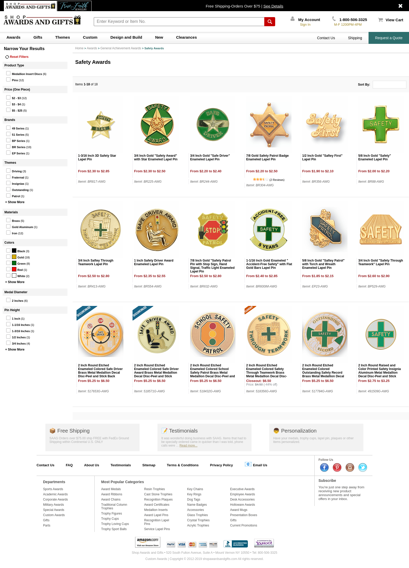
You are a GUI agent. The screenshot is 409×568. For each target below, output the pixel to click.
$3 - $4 (13, 103)
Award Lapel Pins (156, 515)
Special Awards (53, 510)
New (159, 37)
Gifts (37, 37)
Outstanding (17, 189)
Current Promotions (243, 525)
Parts (46, 525)
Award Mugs (238, 510)
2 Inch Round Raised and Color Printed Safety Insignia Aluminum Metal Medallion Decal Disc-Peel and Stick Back (379, 373)
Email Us (255, 464)
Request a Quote (389, 38)
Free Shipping (69, 431)
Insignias (15, 183)
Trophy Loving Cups (115, 524)
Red (14, 269)
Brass (13, 220)
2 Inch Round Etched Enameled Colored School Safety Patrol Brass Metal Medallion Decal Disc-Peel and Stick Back (212, 373)
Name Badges (197, 505)
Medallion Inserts (156, 510)
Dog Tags (193, 499)
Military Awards (53, 505)
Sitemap (149, 465)
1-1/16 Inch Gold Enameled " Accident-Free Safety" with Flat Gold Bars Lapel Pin (269, 264)
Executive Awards (242, 489)
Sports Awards (53, 489)
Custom (90, 37)
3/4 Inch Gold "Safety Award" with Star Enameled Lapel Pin (155, 157)
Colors (9, 242)
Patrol (13, 195)
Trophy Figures (111, 513)
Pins (12, 79)
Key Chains (195, 489)
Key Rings (194, 494)
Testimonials (179, 431)
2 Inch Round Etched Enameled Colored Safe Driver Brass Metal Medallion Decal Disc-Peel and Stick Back (100, 371)
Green (16, 263)
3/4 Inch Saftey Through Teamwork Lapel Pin (95, 262)
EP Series (15, 152)
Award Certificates (156, 505)
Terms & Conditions (183, 465)
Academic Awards (55, 494)
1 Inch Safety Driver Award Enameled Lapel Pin (153, 262)
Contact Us (326, 38)
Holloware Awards (242, 505)
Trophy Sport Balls (114, 529)
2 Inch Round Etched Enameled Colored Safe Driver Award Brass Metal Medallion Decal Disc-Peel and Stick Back (156, 373)
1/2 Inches (16, 336)
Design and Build (126, 37)
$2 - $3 (13, 97)
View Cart (390, 20)
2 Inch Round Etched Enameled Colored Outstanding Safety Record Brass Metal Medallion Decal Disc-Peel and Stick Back (323, 373)
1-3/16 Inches (18, 330)
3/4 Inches (16, 342)
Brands (9, 120)
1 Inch (13, 318)
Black (15, 250)
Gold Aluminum (19, 226)
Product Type (14, 65)
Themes (62, 37)
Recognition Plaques (158, 499)
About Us (91, 465)
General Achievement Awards (120, 48)
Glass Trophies (197, 515)
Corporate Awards (55, 499)
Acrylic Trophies (198, 525)
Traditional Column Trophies (114, 506)
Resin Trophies (154, 489)
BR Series (15, 146)
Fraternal (15, 176)
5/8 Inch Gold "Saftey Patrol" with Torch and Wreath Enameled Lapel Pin (323, 264)
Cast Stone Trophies (158, 494)
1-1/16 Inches (18, 324)
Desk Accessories (242, 499)
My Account (305, 19)
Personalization (294, 431)
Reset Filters (17, 57)
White (15, 275)
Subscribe (327, 480)
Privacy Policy (221, 465)
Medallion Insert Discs (24, 73)
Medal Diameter (15, 292)
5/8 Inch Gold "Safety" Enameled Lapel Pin (374, 157)
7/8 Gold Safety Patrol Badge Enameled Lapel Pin (267, 157)
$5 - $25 (14, 109)
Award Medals (111, 489)
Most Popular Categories (122, 482)
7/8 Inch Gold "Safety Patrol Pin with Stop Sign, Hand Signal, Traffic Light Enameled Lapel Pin (212, 266)
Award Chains (110, 499)
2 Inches (14, 300)
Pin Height (12, 310)
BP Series (15, 140)
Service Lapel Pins (157, 529)
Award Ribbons (111, 494)
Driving (14, 170)
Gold (15, 256)
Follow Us (325, 460)
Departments (54, 482)
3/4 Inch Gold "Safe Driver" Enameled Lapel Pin (210, 157)
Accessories (195, 510)
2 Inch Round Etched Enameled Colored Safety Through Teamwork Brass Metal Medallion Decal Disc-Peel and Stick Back (266, 373)
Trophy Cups (110, 519)
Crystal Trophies (198, 520)
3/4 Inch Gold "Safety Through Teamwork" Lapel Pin (380, 262)
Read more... (188, 445)
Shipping (355, 38)
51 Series (15, 134)
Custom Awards (54, 515)
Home (79, 48)
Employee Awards (242, 494)
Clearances (186, 37)
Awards (13, 37)
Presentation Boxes (243, 515)
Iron (11, 232)
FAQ (69, 465)
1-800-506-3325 (349, 19)
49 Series (15, 127)
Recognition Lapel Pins (156, 522)
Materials (11, 212)
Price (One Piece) (17, 89)
